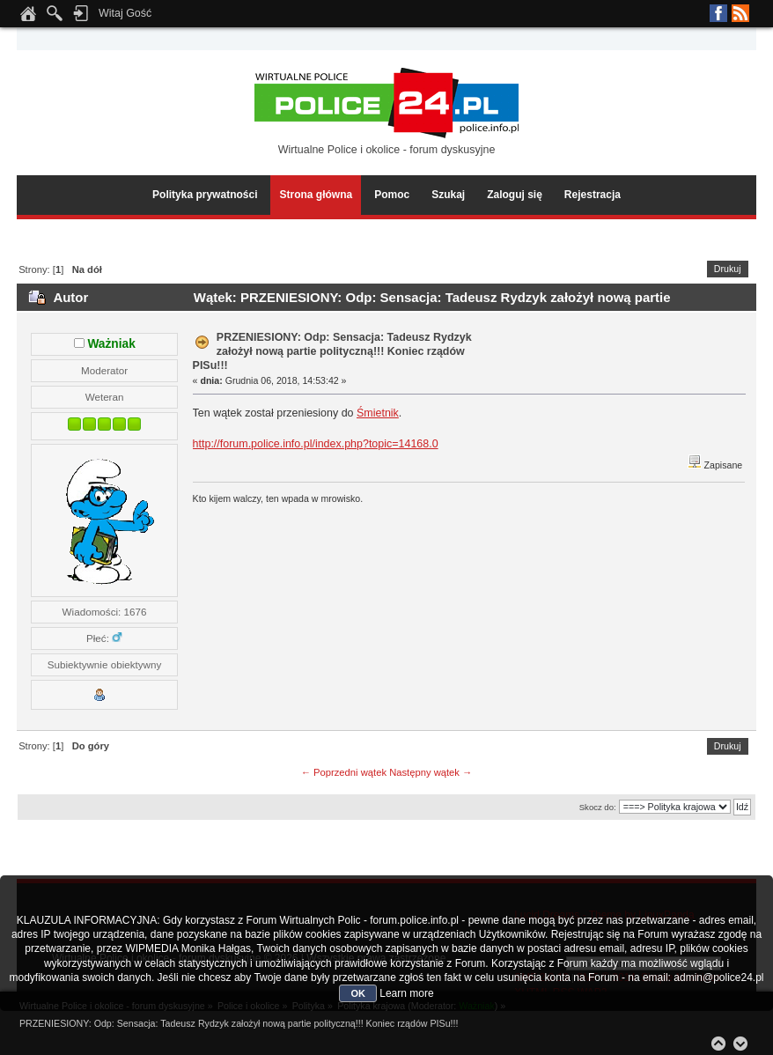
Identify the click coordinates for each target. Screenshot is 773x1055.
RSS (740, 13)
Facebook (718, 13)
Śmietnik (378, 413)
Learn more (406, 993)
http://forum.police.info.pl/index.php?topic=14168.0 (315, 444)
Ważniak (111, 343)
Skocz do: (597, 807)
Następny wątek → (430, 772)
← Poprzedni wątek (343, 772)
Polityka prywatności (204, 194)
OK (357, 993)
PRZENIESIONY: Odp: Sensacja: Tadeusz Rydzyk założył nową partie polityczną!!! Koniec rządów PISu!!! (332, 351)
